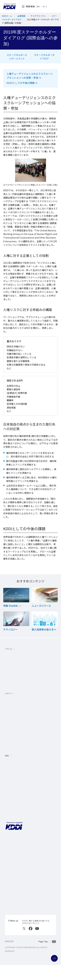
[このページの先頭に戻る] (47, 941)
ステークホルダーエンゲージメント (17, 56)
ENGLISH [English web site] (9, 941)
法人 (44, 6)
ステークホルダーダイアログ (44, 56)
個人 (39, 6)
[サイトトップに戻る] (9, 6)
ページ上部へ (54, 958)
